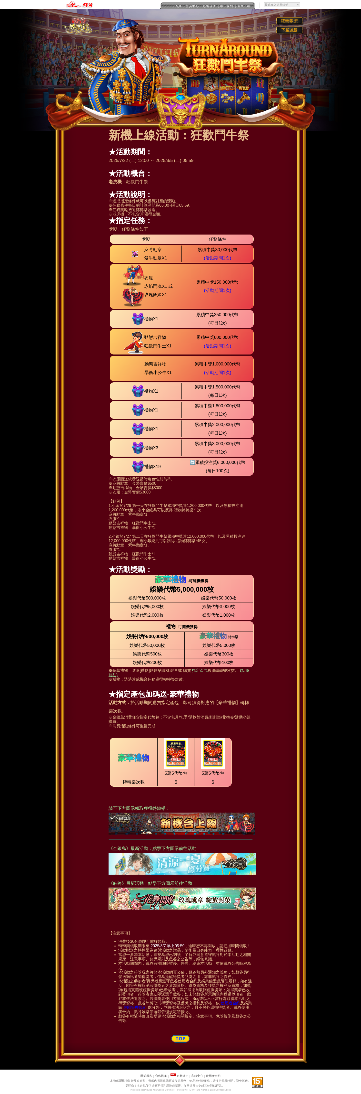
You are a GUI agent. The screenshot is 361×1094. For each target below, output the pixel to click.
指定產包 (200, 670)
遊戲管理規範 (135, 1007)
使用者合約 (230, 1003)
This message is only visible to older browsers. (180, 4)
